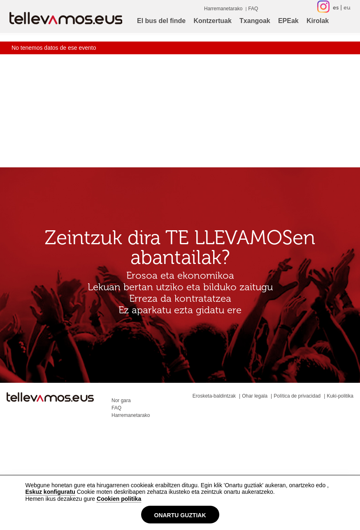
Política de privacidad (297, 396)
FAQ (253, 9)
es (336, 7)
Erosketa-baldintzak (214, 396)
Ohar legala (254, 396)
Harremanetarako (223, 9)
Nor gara (121, 400)
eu (347, 7)
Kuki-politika (340, 396)
